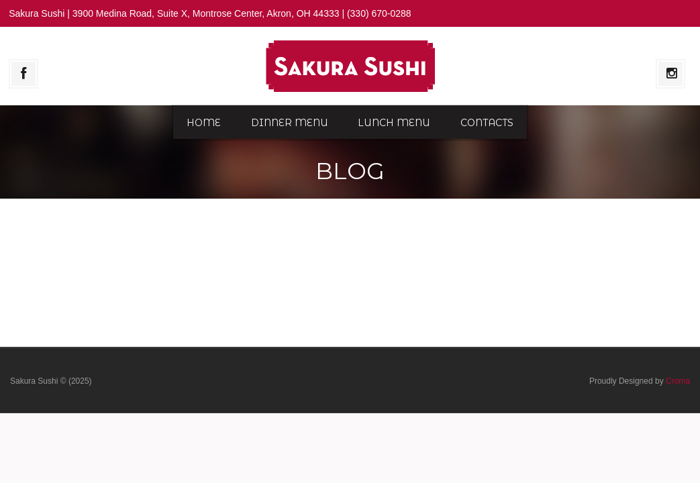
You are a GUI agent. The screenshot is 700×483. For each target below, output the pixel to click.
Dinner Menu (289, 123)
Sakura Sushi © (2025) (51, 381)
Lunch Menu (394, 123)
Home (204, 123)
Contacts (486, 123)
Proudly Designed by (639, 381)
